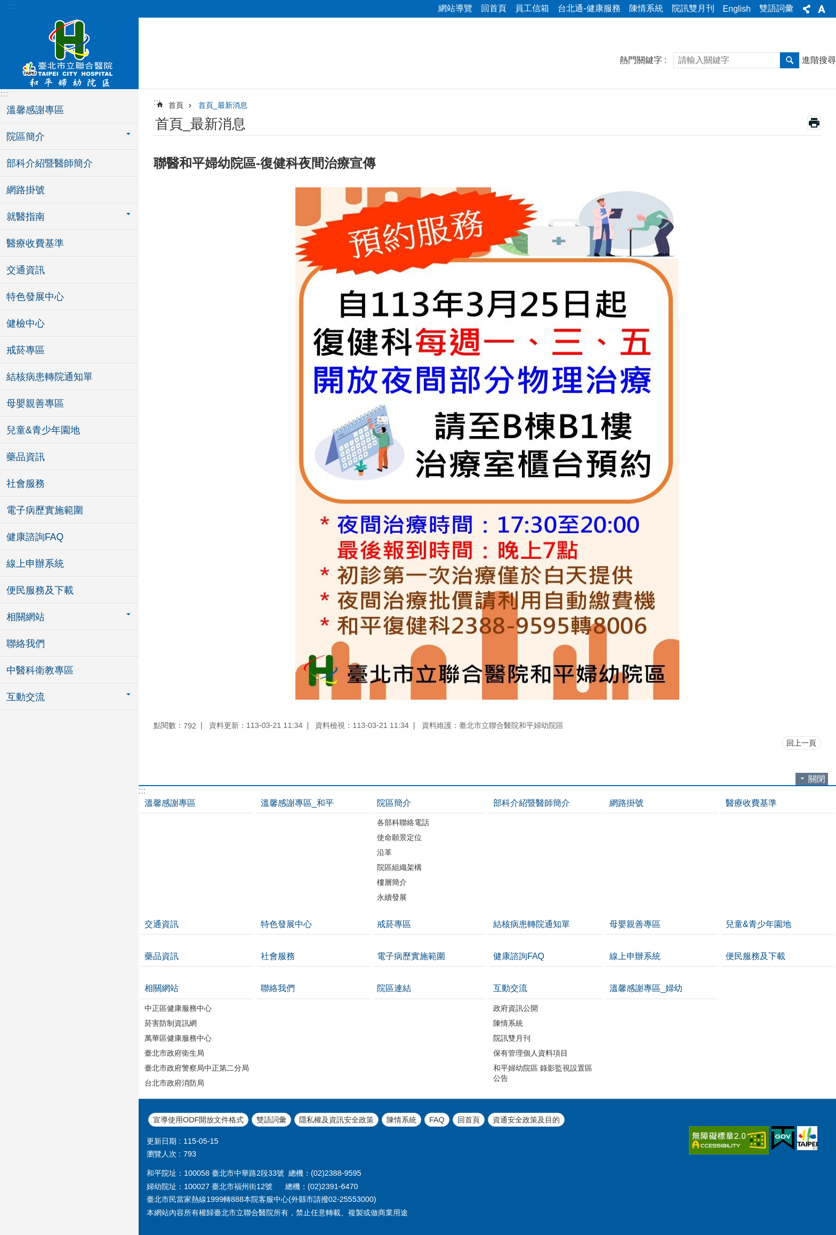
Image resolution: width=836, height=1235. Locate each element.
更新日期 (161, 1141)
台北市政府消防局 (174, 1083)
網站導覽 (455, 8)
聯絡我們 (25, 643)
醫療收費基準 (35, 243)
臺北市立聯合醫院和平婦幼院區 (69, 51)
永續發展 (392, 897)
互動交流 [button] (25, 697)
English (737, 8)
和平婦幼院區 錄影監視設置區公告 (542, 1073)
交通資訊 (25, 270)
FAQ (437, 1119)
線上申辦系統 (35, 563)
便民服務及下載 (40, 590)
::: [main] (157, 102)
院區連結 (394, 988)
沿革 (384, 852)
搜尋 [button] (789, 60)
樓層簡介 (392, 882)
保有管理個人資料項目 (530, 1053)
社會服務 (25, 483)
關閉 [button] (816, 778)
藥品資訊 (25, 457)
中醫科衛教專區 (40, 670)
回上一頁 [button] (801, 743)
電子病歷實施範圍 (44, 510)
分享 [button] (806, 9)
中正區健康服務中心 (178, 1008)
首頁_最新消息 (222, 105)
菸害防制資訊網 (170, 1023)
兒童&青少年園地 (43, 430)
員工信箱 (532, 8)
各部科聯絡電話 (403, 822)
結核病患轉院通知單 (49, 376)
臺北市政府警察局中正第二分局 (196, 1068)
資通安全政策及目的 (526, 1119)
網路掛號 (25, 190)
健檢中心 (25, 323)
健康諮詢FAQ (34, 537)
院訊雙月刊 (693, 8)
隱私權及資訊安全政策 (336, 1119)
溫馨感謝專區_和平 (297, 803)
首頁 (175, 105)
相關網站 (161, 988)
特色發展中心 (35, 296)
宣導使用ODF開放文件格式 (198, 1119)
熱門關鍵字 (641, 60)
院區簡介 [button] (25, 136)
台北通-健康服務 (589, 8)
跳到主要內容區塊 (5, 5)
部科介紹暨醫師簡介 (49, 163)
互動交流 (510, 988)
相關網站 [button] (25, 617)
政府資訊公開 (515, 1008)
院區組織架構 (399, 867)
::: (11, 6)
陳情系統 (646, 8)
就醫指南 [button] (25, 216)
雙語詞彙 (776, 8)
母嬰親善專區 (35, 403)
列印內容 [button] (814, 123)
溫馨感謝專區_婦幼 (645, 988)
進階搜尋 (819, 60)
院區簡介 (394, 803)
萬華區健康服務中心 (178, 1038)
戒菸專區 (25, 350)
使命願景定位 (399, 837)
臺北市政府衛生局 (174, 1053)
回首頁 (494, 8)
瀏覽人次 (161, 1154)
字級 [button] (821, 9)
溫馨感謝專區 (35, 110)
